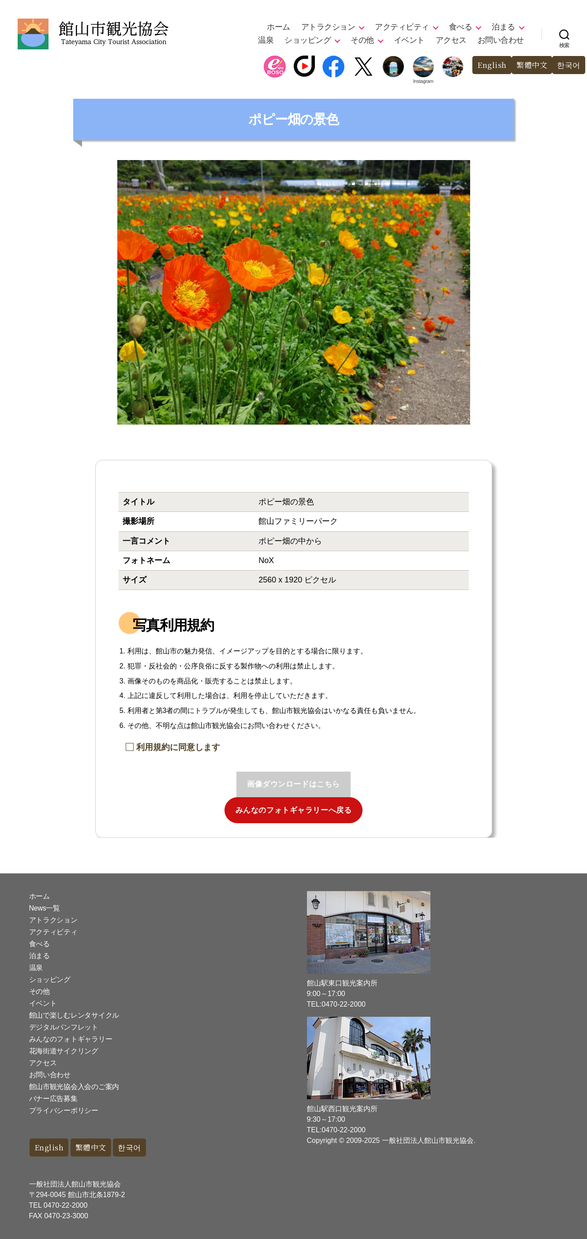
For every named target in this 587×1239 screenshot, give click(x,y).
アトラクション (328, 26)
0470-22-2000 (66, 1205)
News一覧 (44, 908)
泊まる (503, 26)
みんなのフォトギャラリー (70, 1039)
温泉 (265, 40)
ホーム (278, 26)
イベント (409, 40)
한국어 (568, 65)
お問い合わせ (501, 40)
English (492, 65)
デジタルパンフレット (63, 1027)
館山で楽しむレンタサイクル (74, 1015)
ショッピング (307, 40)
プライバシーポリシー (63, 1110)
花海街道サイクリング (63, 1051)
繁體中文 (531, 65)
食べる (460, 26)
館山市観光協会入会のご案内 (74, 1086)
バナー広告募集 (53, 1098)
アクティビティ (402, 26)
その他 (362, 40)
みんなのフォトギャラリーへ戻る (294, 810)
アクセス (451, 40)
